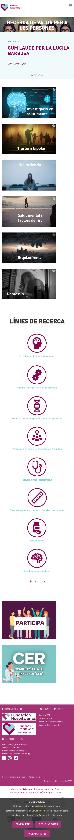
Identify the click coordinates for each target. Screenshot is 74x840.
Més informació (17, 64)
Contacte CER (44, 715)
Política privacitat (31, 792)
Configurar (23, 824)
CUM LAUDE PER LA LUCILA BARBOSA (38, 50)
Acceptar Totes (37, 833)
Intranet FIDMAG (45, 718)
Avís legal (27, 789)
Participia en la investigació (50, 721)
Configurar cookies (52, 792)
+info (59, 815)
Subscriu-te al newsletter (49, 725)
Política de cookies (43, 789)
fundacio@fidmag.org (18, 750)
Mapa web (16, 789)
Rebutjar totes (48, 824)
